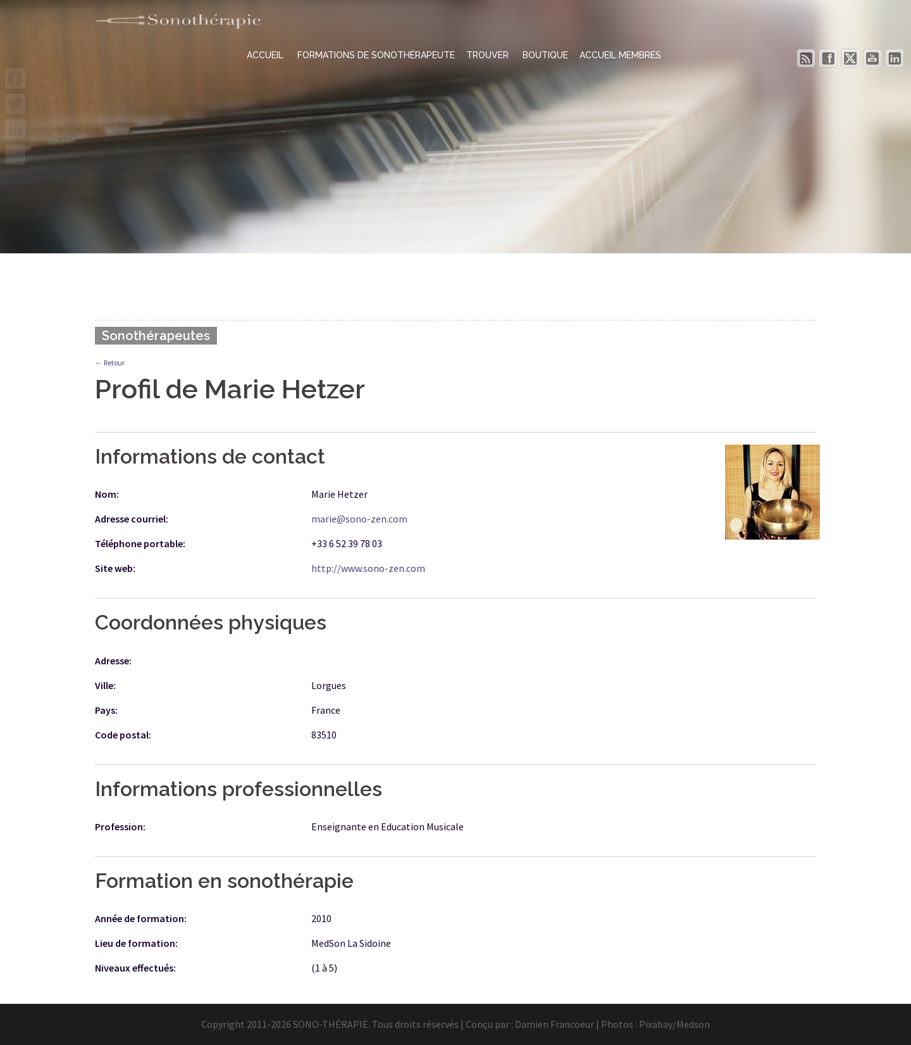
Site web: (115, 568)
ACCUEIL (266, 55)
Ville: (105, 685)
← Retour (110, 362)
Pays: (106, 710)
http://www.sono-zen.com (368, 568)
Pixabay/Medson (674, 1024)
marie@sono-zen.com (359, 518)
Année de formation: (141, 918)
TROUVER (488, 55)
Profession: (120, 826)
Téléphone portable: (140, 543)
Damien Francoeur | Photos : (577, 1024)
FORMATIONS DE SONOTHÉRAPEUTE (376, 55)
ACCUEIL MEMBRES (620, 55)
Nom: (107, 494)
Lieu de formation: (136, 943)
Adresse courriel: (131, 518)
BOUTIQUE (545, 55)
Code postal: (123, 734)
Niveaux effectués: (135, 967)
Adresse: (113, 660)
